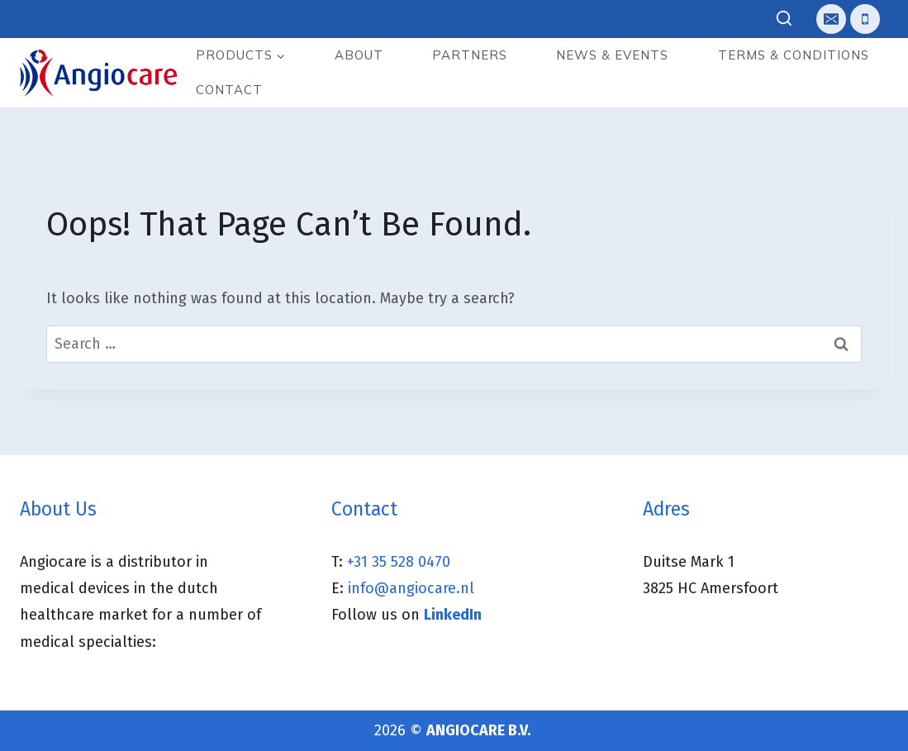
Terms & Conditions (793, 55)
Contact (229, 89)
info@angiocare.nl (411, 588)
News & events (612, 55)
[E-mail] (831, 19)
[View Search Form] (784, 19)
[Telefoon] (865, 19)
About (359, 55)
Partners (469, 55)
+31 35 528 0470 (398, 562)
